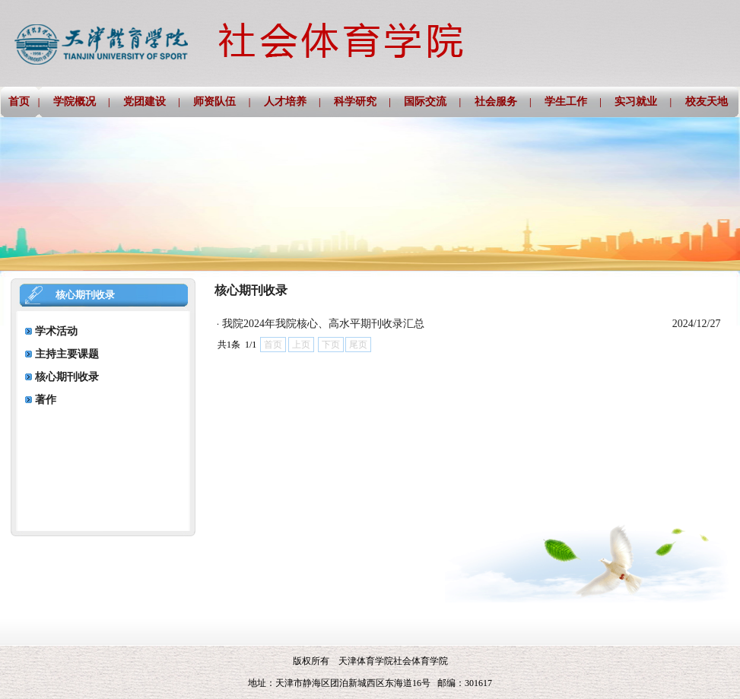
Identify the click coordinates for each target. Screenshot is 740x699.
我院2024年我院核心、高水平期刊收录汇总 (323, 323)
